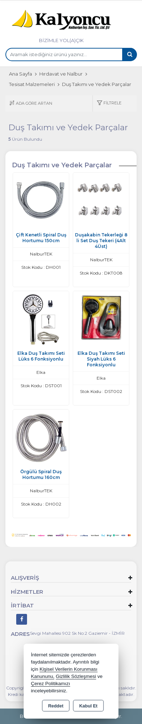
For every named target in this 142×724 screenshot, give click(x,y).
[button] (109, 103)
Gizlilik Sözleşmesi (76, 676)
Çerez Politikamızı (50, 683)
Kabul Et (88, 706)
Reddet (55, 706)
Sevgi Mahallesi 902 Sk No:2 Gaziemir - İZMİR (77, 633)
